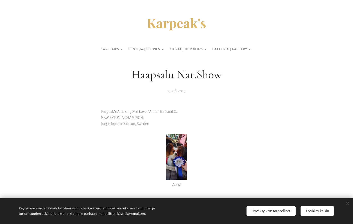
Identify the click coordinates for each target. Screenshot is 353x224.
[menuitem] (101, 49)
